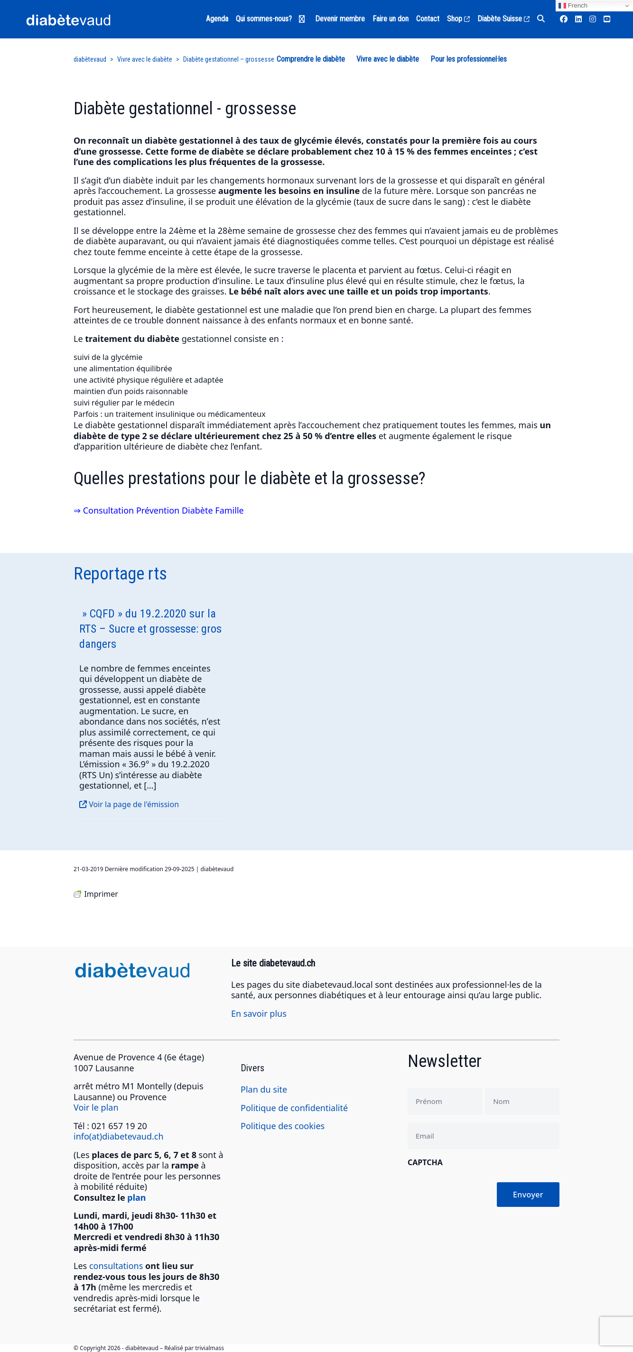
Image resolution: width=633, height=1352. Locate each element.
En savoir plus (259, 1013)
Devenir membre (340, 18)
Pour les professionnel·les (468, 59)
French (573, 5)
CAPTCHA (425, 1162)
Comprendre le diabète (311, 59)
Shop (458, 18)
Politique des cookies (283, 1125)
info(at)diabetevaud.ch (119, 1136)
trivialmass (209, 1348)
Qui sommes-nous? (264, 18)
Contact (427, 18)
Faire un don (390, 18)
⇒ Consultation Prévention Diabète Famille (159, 510)
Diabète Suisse (503, 18)
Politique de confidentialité (294, 1107)
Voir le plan (96, 1107)
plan (136, 1197)
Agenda (217, 18)
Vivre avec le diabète (387, 59)
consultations (116, 1265)
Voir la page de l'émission (129, 804)
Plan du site (264, 1089)
